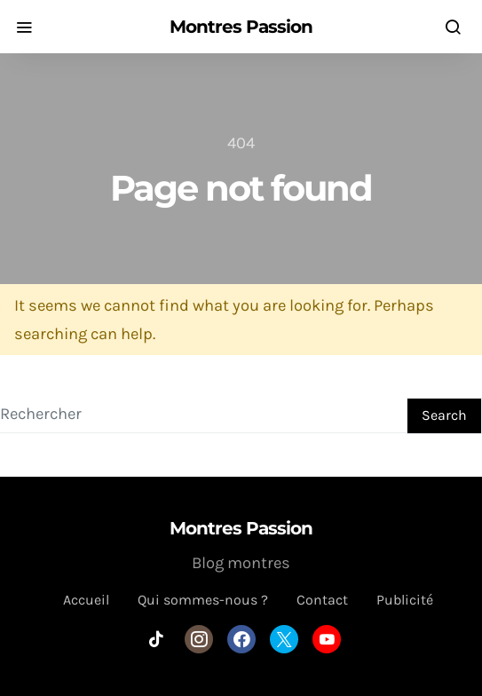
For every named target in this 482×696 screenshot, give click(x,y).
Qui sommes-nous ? (203, 599)
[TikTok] (156, 639)
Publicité (404, 599)
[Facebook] (241, 639)
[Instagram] (198, 639)
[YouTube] (326, 639)
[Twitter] (284, 639)
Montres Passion (241, 27)
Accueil (86, 599)
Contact (322, 599)
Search (444, 415)
